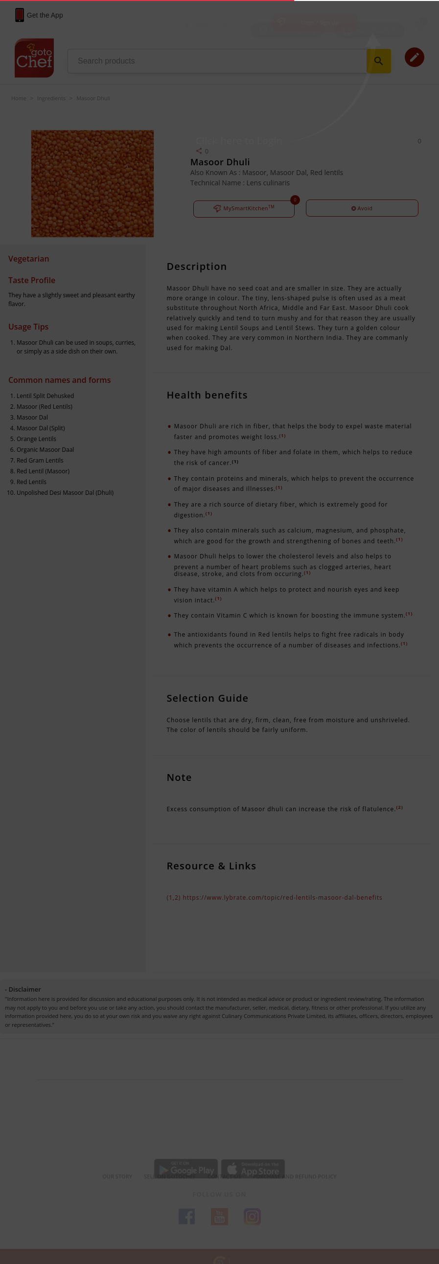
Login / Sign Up (320, 22)
